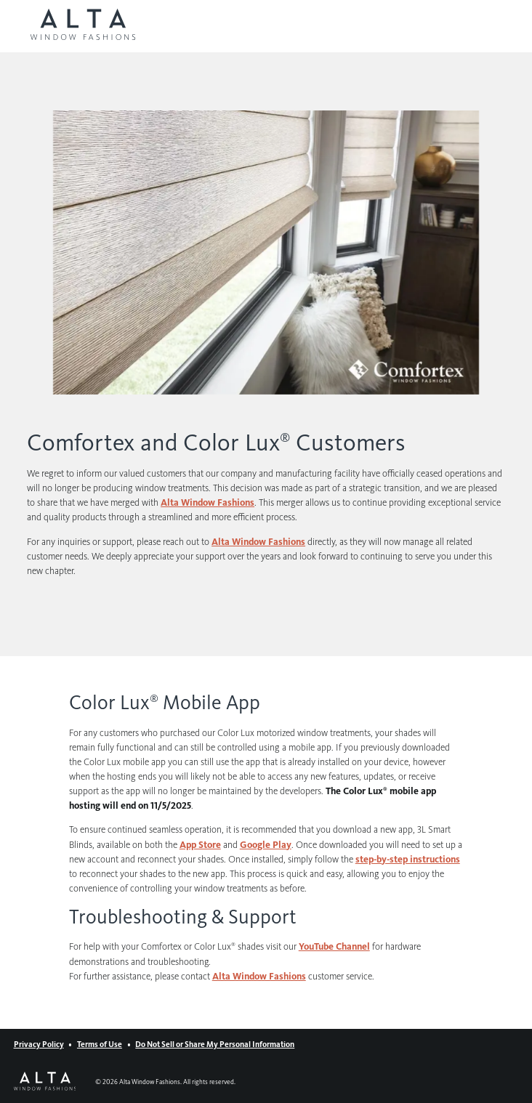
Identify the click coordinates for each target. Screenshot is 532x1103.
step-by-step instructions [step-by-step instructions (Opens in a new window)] (407, 859)
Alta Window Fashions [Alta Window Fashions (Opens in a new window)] (207, 502)
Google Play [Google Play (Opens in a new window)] (265, 845)
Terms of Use (99, 1044)
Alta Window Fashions (259, 976)
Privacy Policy (39, 1044)
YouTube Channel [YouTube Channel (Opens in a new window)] (334, 946)
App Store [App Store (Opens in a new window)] (200, 845)
